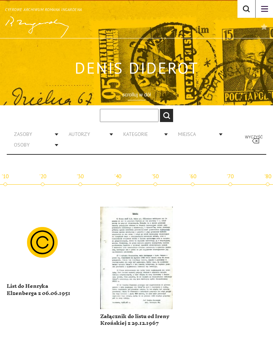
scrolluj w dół (136, 94)
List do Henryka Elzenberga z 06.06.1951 (38, 290)
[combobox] (33, 134)
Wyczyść (254, 137)
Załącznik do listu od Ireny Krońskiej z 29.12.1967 (134, 320)
